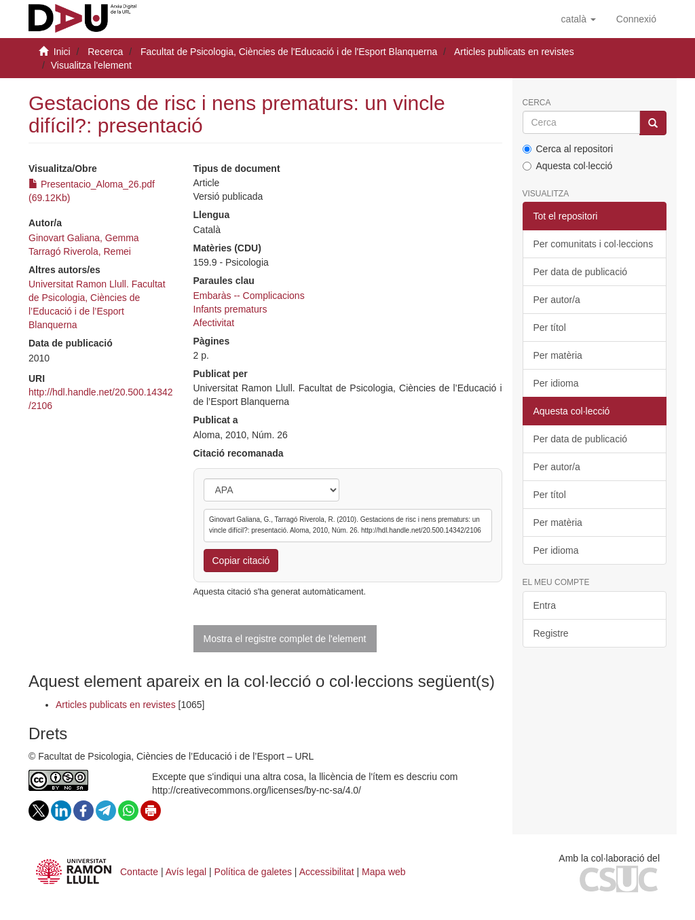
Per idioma (556, 383)
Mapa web (384, 871)
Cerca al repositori (568, 148)
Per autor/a (556, 299)
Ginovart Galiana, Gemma (84, 237)
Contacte (139, 871)
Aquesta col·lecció (568, 165)
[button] (578, 19)
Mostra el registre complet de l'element (285, 638)
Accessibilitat (326, 871)
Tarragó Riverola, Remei (80, 251)
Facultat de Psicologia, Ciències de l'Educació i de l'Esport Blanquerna (288, 51)
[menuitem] (636, 19)
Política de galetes (253, 871)
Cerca (537, 103)
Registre (551, 633)
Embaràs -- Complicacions (249, 295)
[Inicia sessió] (636, 19)
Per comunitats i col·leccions (593, 243)
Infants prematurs (230, 309)
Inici (62, 51)
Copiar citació (241, 560)
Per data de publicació (580, 271)
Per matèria (557, 355)
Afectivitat (214, 322)
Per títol (549, 327)
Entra (544, 605)
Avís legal (186, 871)
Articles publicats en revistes (514, 51)
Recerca (105, 51)
